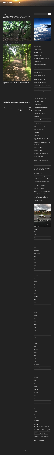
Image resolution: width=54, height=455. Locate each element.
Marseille (35, 337)
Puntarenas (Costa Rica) (37, 368)
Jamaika (35, 306)
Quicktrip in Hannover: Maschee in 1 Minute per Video (40, 140)
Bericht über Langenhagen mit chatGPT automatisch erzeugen (42, 85)
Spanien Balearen (36, 386)
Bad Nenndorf (5, 16)
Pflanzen (45, 433)
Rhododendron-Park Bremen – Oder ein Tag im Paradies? (41, 160)
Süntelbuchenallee (23, 19)
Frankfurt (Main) (36, 274)
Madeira (35, 330)
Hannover (35, 284)
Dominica (35, 265)
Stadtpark (45, 436)
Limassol (35, 321)
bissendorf (42, 426)
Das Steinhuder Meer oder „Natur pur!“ (38, 156)
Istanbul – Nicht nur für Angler (37, 55)
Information (35, 302)
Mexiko (35, 340)
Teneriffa (35, 399)
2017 (5, 102)
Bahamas (35, 240)
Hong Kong (35, 293)
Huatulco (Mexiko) (36, 296)
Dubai (34, 266)
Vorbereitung (35, 417)
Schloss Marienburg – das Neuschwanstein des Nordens (41, 107)
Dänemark (35, 262)
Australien (35, 238)
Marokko (35, 336)
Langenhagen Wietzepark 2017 (38, 200)
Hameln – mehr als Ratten (37, 68)
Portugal (35, 361)
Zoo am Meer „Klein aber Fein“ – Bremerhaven (39, 113)
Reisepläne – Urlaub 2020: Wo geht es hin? (39, 188)
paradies (40, 433)
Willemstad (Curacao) (36, 420)
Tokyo (34, 404)
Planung (35, 358)
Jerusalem (35, 309)
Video (10, 101)
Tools (34, 405)
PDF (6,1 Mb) (18, 17)
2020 (39, 426)
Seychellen (35, 436)
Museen (42, 432)
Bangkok (35, 241)
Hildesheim (35, 290)
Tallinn (34, 396)
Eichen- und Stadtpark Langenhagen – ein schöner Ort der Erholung (42, 161)
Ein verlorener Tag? (36, 132)
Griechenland (35, 281)
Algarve (35, 237)
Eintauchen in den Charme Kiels (38, 72)
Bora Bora (35, 244)
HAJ (45, 429)
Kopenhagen (35, 315)
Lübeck (35, 327)
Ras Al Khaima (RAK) (36, 370)
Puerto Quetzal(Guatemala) (37, 365)
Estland (35, 271)
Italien (34, 305)
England (35, 269)
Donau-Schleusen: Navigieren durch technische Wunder (41, 62)
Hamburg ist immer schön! (37, 95)
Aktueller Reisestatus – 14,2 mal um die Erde (39, 79)
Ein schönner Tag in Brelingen (37, 104)
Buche (17, 102)
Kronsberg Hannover (36, 114)
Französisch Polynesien (37, 275)
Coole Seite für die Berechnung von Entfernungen (40, 82)
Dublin (34, 268)
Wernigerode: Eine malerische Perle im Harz (39, 75)
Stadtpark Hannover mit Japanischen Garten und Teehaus (41, 119)
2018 (37, 426)
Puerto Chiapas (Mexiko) (37, 364)
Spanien (41, 436)
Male (34, 333)
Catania (35, 256)
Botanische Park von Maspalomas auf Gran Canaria (40, 67)
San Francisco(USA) (36, 377)
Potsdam (35, 362)
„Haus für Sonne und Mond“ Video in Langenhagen (40, 147)
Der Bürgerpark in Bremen (37, 116)
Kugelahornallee (21, 102)
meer (39, 432)
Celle (34, 259)
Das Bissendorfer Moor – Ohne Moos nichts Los (40, 125)
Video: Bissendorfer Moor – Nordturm (38, 117)
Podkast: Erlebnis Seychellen (37, 46)
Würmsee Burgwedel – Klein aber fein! (38, 123)
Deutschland (35, 263)
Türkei (34, 408)
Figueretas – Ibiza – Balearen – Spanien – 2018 (39, 193)
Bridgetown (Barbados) (36, 250)
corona (49, 426)
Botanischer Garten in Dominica (38, 83)
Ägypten (35, 231)
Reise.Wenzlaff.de (11, 3)
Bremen (35, 247)
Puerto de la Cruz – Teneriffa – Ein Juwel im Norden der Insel (41, 58)
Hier (16, 16)
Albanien (35, 232)
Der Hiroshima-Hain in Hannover (38, 122)
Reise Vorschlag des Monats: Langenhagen (39, 185)
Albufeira (35, 234)
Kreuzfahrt (35, 318)
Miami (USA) (35, 343)
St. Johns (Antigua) (36, 392)
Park (42, 433)
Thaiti (34, 402)
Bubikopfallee (13, 102)
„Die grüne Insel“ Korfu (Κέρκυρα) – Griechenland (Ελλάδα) (41, 178)
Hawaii (34, 287)
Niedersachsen (6, 101)
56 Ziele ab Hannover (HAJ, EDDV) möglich (39, 91)
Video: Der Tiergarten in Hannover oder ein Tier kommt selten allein (42, 129)
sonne (38, 436)
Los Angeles (35, 324)
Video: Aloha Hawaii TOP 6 (37, 89)
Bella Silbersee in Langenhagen (38, 164)
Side (34, 383)
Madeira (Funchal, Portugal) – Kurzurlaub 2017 (39, 195)
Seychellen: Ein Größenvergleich (38, 49)
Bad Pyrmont (35, 92)
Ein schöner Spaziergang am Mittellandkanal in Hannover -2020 (42, 163)
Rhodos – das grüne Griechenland (38, 110)
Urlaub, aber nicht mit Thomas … (38, 173)
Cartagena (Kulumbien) (37, 253)
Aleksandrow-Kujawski (36, 235)
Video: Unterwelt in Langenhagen (38, 150)
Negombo (35, 346)
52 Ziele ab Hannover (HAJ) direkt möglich (39, 101)
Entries (24, 450)
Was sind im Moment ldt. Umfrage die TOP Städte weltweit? (41, 98)
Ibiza (34, 297)
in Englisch (35, 299)
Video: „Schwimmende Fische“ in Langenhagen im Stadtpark (41, 153)
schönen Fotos (22, 16)
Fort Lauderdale (36, 272)
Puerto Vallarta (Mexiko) (37, 367)
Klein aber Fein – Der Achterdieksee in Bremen (39, 86)
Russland (35, 374)
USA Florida (35, 411)
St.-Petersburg (35, 393)
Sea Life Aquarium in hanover (37, 61)
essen (35, 429)
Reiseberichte (35, 371)
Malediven (35, 334)
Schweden (35, 380)
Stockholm (35, 395)
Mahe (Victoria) (36, 331)
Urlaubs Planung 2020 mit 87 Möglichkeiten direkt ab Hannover (42, 174)
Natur (45, 432)
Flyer (18, 82)
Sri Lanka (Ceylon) (36, 389)
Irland (34, 303)
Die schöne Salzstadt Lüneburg (38, 65)
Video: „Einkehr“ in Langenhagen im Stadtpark (39, 144)
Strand (48, 436)
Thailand (35, 401)
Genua (34, 278)
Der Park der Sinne (36, 120)
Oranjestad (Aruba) (36, 352)
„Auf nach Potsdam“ (36, 135)
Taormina (35, 398)
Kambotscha (35, 312)
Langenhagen (36, 432)
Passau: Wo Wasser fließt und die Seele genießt (40, 64)
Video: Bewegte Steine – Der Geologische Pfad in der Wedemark (42, 126)
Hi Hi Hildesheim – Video (37, 88)
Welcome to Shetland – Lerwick (38, 52)
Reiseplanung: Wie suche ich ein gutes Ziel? (39, 189)
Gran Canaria (38, 429)
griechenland (42, 429)
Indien (34, 300)
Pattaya (35, 355)
